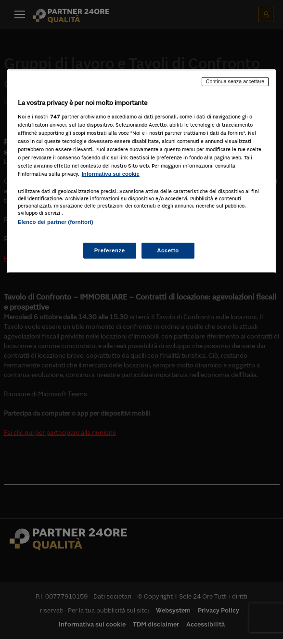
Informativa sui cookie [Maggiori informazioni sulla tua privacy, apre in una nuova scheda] (111, 174)
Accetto (168, 250)
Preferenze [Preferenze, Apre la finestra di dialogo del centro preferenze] (109, 250)
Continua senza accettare (235, 81)
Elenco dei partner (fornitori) (55, 222)
